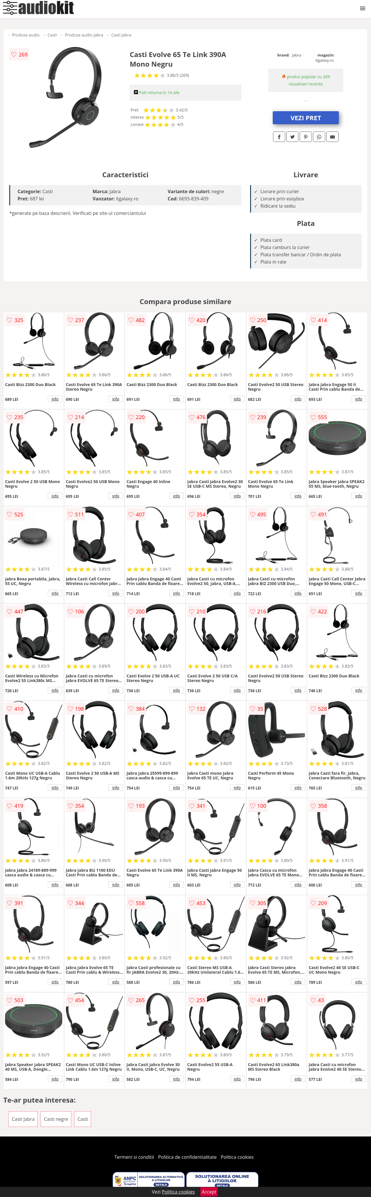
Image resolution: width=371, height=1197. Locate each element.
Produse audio (25, 35)
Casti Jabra (121, 35)
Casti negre (56, 1119)
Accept (209, 1192)
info (55, 398)
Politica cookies (237, 1157)
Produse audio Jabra (84, 35)
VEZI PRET (305, 117)
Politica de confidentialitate (187, 1157)
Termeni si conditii (134, 1157)
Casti (52, 35)
